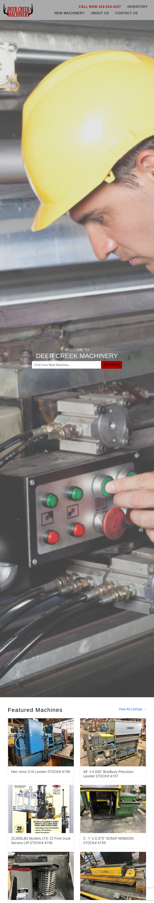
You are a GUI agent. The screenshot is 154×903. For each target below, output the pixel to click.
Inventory (137, 6)
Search (112, 364)
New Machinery (69, 13)
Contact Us (126, 13)
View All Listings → (132, 709)
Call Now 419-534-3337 (100, 6)
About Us (100, 13)
